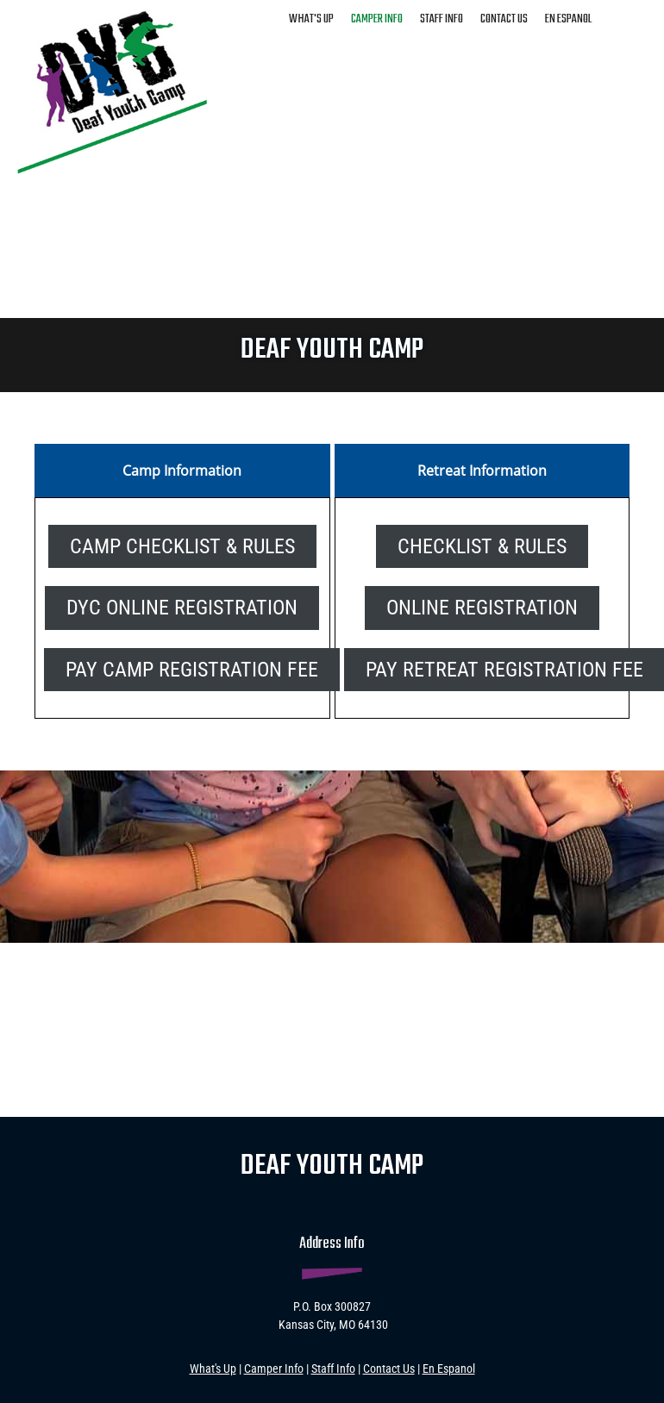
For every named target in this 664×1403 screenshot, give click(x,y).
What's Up (213, 1368)
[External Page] (482, 607)
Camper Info (274, 1368)
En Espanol (449, 1368)
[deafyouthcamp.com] (112, 87)
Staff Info (333, 1368)
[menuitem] (311, 18)
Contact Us (389, 1368)
